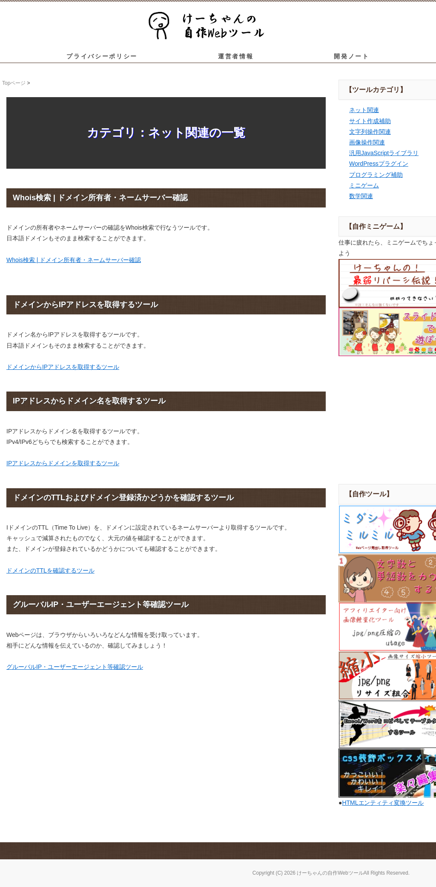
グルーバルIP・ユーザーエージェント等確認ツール (74, 666)
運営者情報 (235, 56)
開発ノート (351, 56)
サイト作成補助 (370, 121)
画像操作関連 (367, 142)
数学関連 (361, 196)
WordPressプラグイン (378, 163)
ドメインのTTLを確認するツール (50, 570)
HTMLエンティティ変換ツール (383, 802)
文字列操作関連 (370, 131)
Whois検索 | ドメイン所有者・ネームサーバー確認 (73, 259)
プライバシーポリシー (102, 56)
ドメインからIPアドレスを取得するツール (62, 366)
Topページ (14, 83)
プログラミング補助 (376, 174)
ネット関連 (364, 110)
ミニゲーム (364, 185)
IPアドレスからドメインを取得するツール (62, 463)
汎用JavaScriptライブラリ (384, 153)
